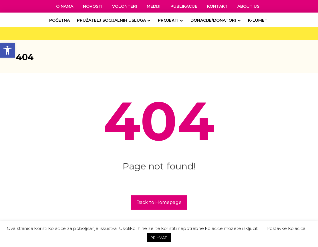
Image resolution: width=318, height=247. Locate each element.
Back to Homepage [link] (159, 202)
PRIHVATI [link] (159, 237)
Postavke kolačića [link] (286, 228)
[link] (7, 50)
